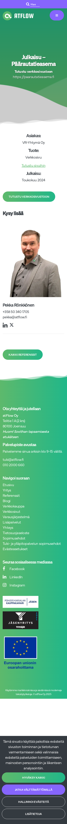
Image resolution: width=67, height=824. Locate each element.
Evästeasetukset (15, 548)
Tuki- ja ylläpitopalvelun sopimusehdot (32, 543)
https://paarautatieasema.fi (33, 76)
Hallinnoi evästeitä (33, 802)
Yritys (7, 490)
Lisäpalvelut (12, 522)
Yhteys (8, 527)
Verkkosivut (11, 511)
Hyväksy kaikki (33, 778)
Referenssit (11, 495)
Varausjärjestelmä (16, 516)
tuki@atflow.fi (13, 459)
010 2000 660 (13, 464)
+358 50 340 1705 (16, 311)
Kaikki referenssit (23, 355)
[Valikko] (57, 15)
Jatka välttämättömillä (33, 790)
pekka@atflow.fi (15, 316)
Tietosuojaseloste (16, 532)
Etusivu (8, 484)
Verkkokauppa (13, 506)
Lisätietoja (33, 814)
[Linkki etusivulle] (18, 15)
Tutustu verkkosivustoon (29, 197)
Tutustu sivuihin (33, 165)
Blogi (6, 500)
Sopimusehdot (14, 538)
